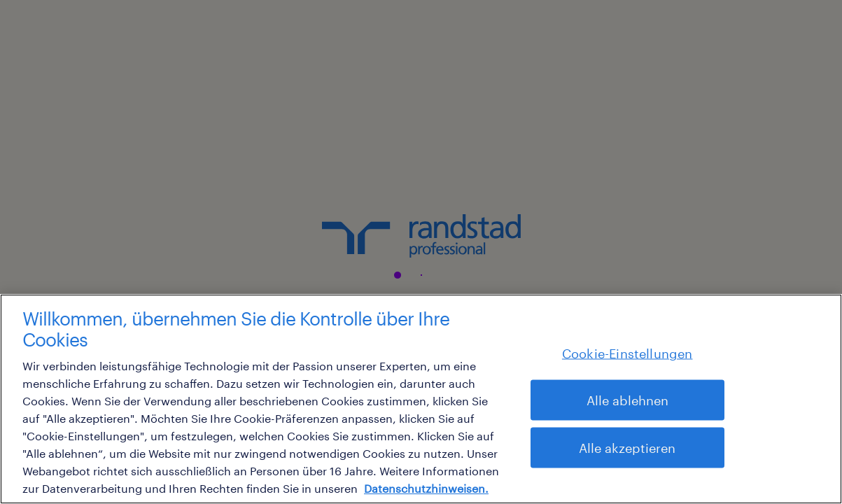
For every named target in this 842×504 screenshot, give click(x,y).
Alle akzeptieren (627, 448)
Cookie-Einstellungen (627, 353)
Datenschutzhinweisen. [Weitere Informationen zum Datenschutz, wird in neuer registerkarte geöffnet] (426, 488)
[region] (421, 399)
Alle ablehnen (627, 400)
